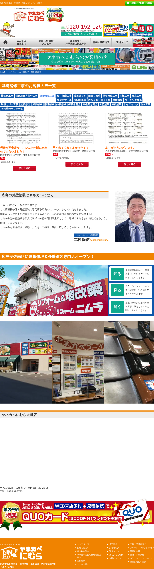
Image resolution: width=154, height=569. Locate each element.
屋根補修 (37, 104)
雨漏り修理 (94, 95)
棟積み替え (74, 104)
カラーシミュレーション (141, 558)
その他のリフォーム (12, 108)
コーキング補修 (133, 100)
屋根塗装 (116, 104)
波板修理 (25, 104)
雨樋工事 (124, 95)
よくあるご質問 (116, 555)
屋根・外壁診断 (137, 555)
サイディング (131, 104)
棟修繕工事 (7, 95)
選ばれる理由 (83, 551)
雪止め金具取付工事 (26, 95)
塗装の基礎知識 (101, 42)
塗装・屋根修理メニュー (46, 42)
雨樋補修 (49, 104)
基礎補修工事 (47, 96)
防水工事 (145, 104)
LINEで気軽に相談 (141, 3)
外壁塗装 (104, 104)
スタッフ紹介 (83, 564)
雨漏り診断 (135, 551)
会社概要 (81, 561)
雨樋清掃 (117, 100)
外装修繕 (61, 104)
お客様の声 (114, 548)
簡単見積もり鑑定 (138, 562)
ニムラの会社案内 (21, 42)
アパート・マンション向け (142, 548)
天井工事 (136, 95)
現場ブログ (122, 42)
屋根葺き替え (90, 104)
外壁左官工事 (64, 100)
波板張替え (80, 95)
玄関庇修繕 (80, 100)
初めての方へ (83, 548)
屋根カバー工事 (9, 104)
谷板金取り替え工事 (99, 100)
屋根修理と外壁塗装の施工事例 (75, 42)
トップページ (83, 544)
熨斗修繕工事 (64, 95)
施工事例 (113, 544)
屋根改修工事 (110, 95)
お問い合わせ (115, 558)
